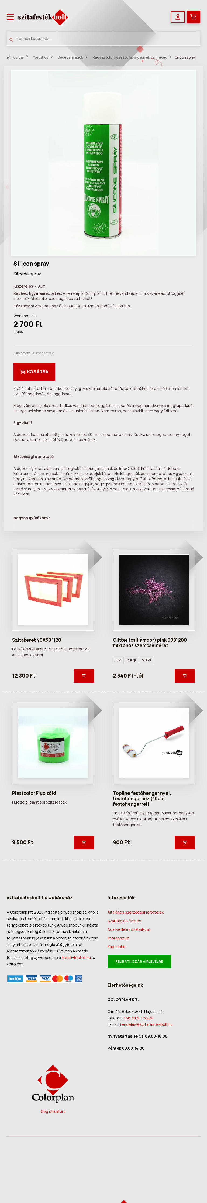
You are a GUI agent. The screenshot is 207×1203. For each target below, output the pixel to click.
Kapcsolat (117, 946)
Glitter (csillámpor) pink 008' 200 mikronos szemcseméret (150, 642)
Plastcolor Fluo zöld (34, 793)
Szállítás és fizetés (124, 920)
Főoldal (15, 57)
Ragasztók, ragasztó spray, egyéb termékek (129, 57)
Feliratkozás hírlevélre (139, 961)
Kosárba (34, 371)
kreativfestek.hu (76, 957)
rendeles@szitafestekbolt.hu (146, 1024)
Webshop (40, 57)
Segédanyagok (70, 57)
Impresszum (119, 938)
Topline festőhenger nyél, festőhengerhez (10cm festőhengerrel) (142, 798)
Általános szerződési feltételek (136, 912)
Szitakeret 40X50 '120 (36, 640)
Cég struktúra (53, 1111)
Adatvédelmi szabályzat (129, 929)
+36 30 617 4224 (138, 1017)
